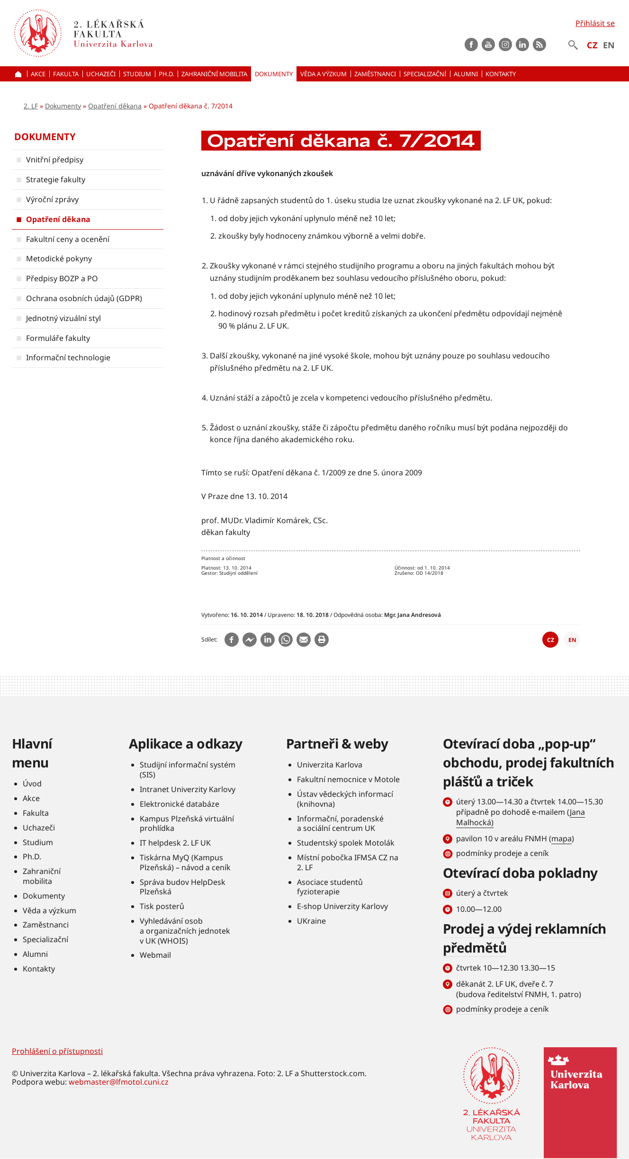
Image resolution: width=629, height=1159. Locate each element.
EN (609, 45)
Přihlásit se (595, 23)
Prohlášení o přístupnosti (57, 1051)
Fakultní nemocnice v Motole (348, 779)
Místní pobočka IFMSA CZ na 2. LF (347, 862)
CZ (592, 45)
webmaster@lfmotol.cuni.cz (119, 1082)
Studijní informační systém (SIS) (187, 769)
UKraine (311, 921)
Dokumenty (63, 105)
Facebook (471, 44)
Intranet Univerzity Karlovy (187, 789)
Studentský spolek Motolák (346, 843)
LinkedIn (522, 44)
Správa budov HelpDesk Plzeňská (182, 887)
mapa (561, 838)
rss (539, 44)
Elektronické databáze (179, 804)
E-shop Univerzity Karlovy (342, 906)
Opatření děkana (115, 105)
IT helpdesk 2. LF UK (175, 843)
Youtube (488, 44)
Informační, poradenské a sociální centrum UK (340, 823)
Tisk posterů (162, 906)
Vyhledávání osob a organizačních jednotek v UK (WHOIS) (185, 931)
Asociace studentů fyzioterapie (330, 887)
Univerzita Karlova (329, 764)
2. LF (31, 105)
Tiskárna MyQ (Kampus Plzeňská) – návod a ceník (185, 862)
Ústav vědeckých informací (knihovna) (345, 799)
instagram (505, 44)
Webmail (155, 955)
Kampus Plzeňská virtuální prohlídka (187, 823)
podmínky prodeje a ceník (502, 853)
